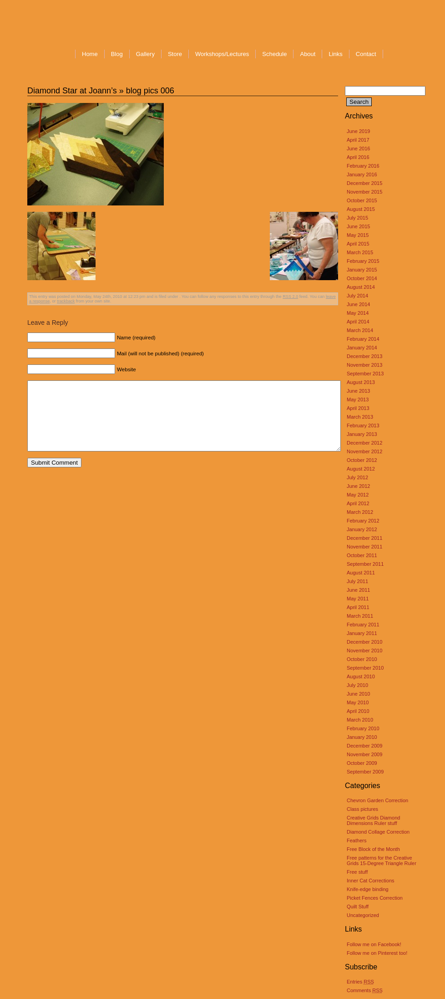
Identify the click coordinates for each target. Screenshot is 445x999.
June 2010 (358, 694)
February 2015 (363, 261)
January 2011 (362, 633)
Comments (365, 990)
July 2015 (357, 217)
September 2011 (365, 564)
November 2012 (364, 451)
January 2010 (362, 737)
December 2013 (364, 356)
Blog (117, 54)
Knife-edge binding (368, 889)
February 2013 (363, 425)
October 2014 (362, 278)
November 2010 (364, 650)
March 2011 (360, 616)
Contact (366, 54)
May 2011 (358, 598)
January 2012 (362, 529)
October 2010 (362, 659)
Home (90, 54)
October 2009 (362, 763)
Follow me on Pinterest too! (377, 953)
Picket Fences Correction (375, 898)
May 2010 (358, 702)
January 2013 (362, 434)
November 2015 (364, 192)
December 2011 (364, 538)
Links (335, 54)
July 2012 (357, 477)
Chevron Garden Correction (377, 800)
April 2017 (358, 140)
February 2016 (363, 166)
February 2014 (363, 339)
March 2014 (360, 330)
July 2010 (357, 685)
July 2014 (357, 295)
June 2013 (358, 391)
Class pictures (362, 809)
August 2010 (361, 676)
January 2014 (362, 347)
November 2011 (364, 546)
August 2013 (361, 382)
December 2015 (364, 183)
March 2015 (360, 252)
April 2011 (358, 607)
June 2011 (358, 590)
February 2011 (363, 624)
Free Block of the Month (373, 849)
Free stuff (357, 872)
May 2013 (358, 399)
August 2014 (361, 287)
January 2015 (362, 269)
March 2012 (360, 512)
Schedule (274, 54)
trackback (66, 301)
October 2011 (362, 555)
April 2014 (358, 321)
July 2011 (357, 581)
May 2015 (358, 235)
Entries (360, 981)
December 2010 (364, 642)
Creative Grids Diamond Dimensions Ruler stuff (373, 820)
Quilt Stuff (358, 906)
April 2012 (358, 503)
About (307, 54)
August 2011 (361, 572)
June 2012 (358, 486)
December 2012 (364, 443)
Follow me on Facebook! (374, 944)
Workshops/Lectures (222, 54)
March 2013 (360, 417)
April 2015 (358, 243)
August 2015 (361, 209)
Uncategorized (363, 915)
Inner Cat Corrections (370, 880)
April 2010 (358, 711)
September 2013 (365, 373)
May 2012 (358, 494)
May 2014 (358, 313)
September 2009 (365, 771)
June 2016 (358, 148)
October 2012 (362, 460)
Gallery (145, 54)
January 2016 (362, 174)
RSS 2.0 (290, 296)
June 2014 (358, 304)
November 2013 (364, 365)
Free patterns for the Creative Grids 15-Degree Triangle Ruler (381, 860)
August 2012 (361, 468)
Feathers (356, 840)
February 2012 (363, 520)
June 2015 (358, 226)
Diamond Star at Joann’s (72, 90)
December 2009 (364, 745)
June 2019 (358, 131)
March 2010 (360, 719)
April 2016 (358, 157)
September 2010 (365, 668)
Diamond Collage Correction (378, 832)
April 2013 (358, 408)
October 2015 (362, 200)
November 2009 (364, 754)
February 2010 (363, 728)
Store (175, 54)
